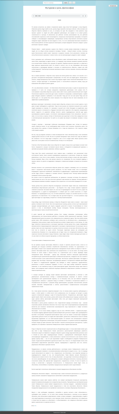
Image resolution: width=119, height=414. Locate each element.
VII (35, 405)
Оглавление (113, 5)
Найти (65, 2)
